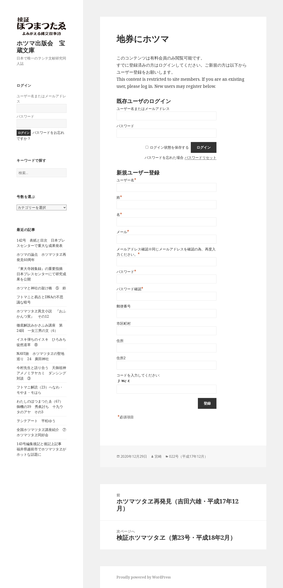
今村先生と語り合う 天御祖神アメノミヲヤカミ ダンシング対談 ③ (41, 373)
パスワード (25, 116)
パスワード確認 (130, 289)
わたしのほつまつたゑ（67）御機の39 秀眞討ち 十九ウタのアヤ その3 (40, 406)
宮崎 (158, 456)
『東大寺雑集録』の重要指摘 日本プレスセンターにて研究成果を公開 (41, 274)
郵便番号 (124, 306)
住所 (120, 341)
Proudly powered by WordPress (144, 577)
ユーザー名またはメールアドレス (143, 109)
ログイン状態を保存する (169, 147)
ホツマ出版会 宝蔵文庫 (41, 46)
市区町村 (124, 323)
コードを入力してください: (138, 375)
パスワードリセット (200, 157)
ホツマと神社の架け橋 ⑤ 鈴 (41, 288)
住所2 (121, 358)
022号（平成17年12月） (188, 456)
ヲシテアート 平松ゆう (36, 420)
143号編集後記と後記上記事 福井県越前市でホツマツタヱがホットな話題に (41, 449)
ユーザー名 (126, 180)
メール (123, 232)
